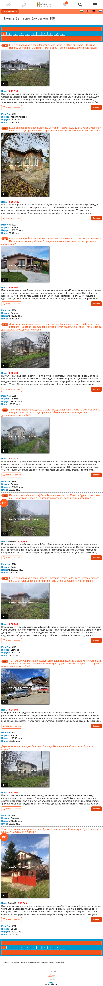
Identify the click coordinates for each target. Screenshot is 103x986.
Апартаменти (10, 11)
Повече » (96, 107)
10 (56, 34)
